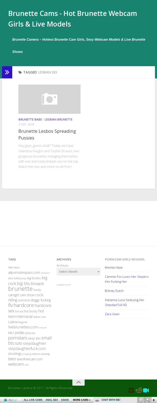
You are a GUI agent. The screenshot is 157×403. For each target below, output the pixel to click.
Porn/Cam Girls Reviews (125, 262)
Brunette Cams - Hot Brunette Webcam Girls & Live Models (68, 20)
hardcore (24, 308)
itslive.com (40, 320)
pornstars (17, 341)
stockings (15, 356)
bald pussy (20, 281)
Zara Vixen (112, 317)
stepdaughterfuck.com (27, 351)
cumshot (24, 303)
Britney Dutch (114, 294)
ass (10, 281)
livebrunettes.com (23, 330)
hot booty (30, 314)
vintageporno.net (64, 288)
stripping (27, 357)
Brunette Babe (30, 123)
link (153, 339)
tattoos (36, 357)
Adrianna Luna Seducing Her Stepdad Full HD (124, 305)
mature (42, 330)
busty (37, 293)
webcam (16, 367)
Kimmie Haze (114, 271)
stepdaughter (34, 346)
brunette (20, 292)
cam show (27, 298)
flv (10, 308)
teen (12, 362)
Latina (12, 325)
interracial (25, 319)
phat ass (30, 336)
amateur (45, 276)
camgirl (13, 298)
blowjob (37, 286)
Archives (62, 269)
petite (19, 335)
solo (18, 346)
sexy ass (34, 341)
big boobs (34, 281)
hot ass (19, 314)
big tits (23, 286)
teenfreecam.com (30, 362)
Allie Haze (14, 270)
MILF (11, 336)
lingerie (22, 325)
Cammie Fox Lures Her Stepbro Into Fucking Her (127, 282)
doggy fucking (41, 303)
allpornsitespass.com (24, 275)
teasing (45, 357)
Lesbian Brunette (58, 123)
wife (27, 368)
